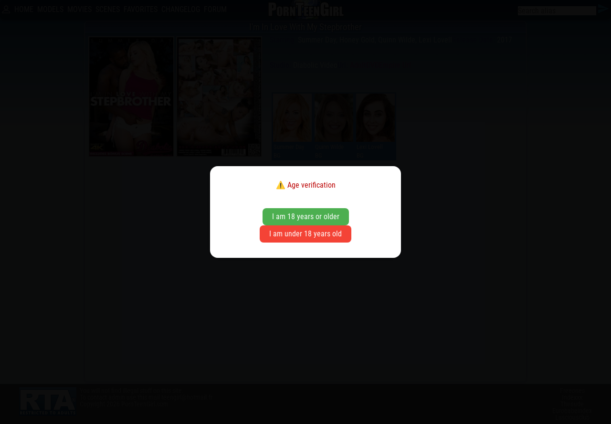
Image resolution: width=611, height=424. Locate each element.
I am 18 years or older (305, 216)
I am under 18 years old (305, 233)
